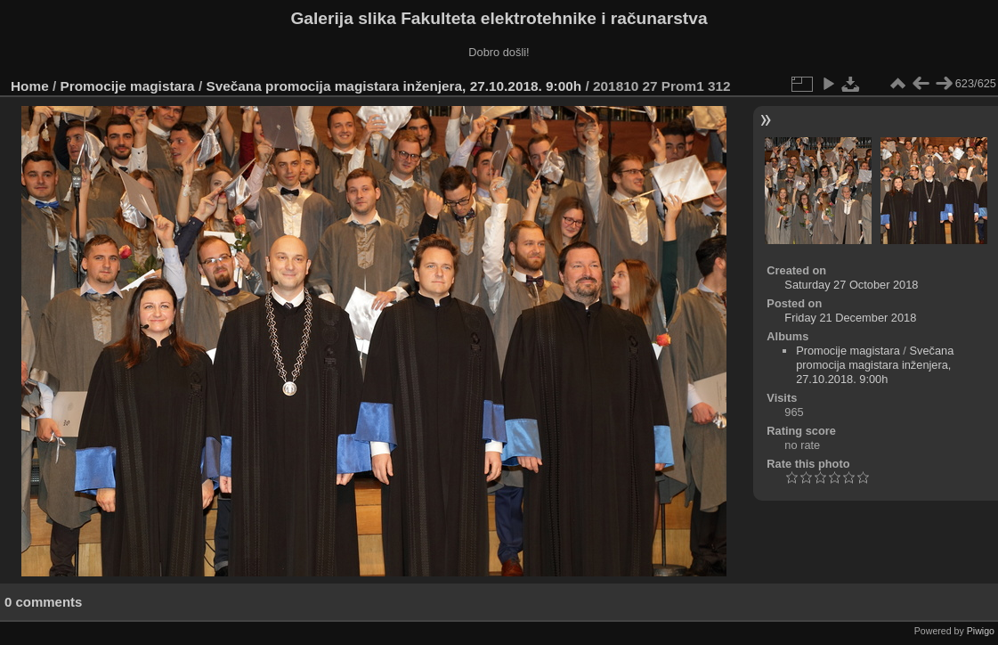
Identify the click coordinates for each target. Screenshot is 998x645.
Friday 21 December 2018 (850, 317)
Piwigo (980, 630)
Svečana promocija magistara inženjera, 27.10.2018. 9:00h (393, 86)
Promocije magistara (128, 86)
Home (30, 86)
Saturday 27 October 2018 (851, 284)
